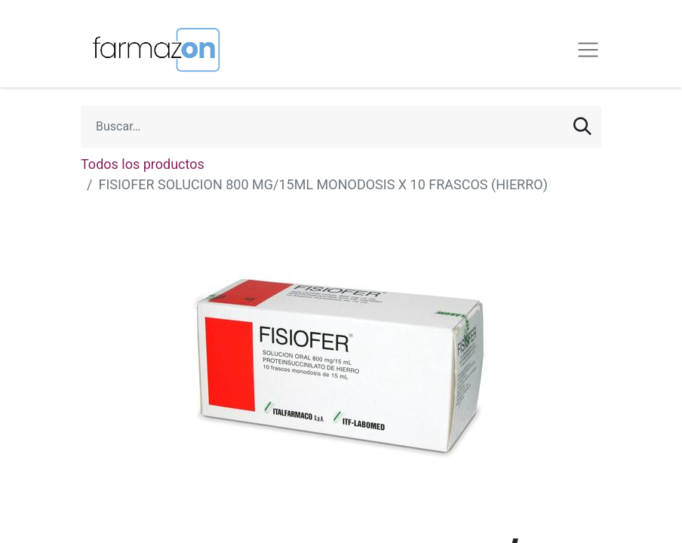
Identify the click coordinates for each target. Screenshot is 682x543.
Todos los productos (142, 164)
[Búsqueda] (582, 127)
